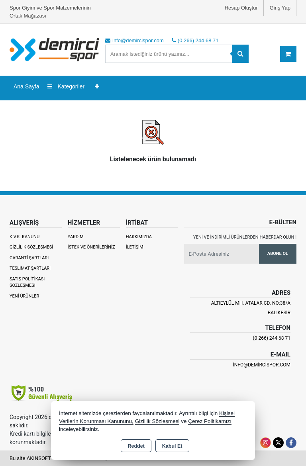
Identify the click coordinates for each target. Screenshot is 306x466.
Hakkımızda (139, 236)
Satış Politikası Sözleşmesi (27, 282)
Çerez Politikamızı (209, 421)
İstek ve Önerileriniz (91, 247)
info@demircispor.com (261, 365)
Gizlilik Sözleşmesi (31, 247)
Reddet (136, 446)
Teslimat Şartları (30, 268)
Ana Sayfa (26, 86)
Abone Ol (277, 253)
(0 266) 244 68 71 (271, 338)
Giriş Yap (280, 8)
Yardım (76, 236)
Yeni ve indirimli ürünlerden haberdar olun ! (244, 237)
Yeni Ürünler (24, 296)
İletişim (134, 247)
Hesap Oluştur (241, 8)
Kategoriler (66, 86)
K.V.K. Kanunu (24, 236)
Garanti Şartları (29, 257)
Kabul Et (172, 446)
